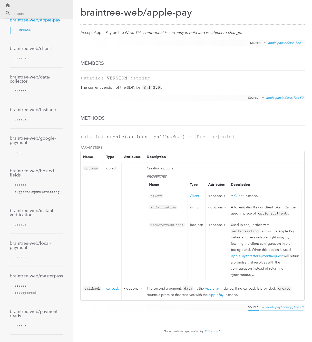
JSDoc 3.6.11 (213, 331)
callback (112, 288)
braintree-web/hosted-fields (32, 172)
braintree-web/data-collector (30, 79)
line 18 (298, 307)
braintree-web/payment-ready (34, 313)
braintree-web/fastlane (33, 109)
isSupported (25, 292)
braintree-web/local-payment (30, 245)
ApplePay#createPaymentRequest (257, 256)
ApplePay (212, 288)
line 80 (298, 97)
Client (194, 196)
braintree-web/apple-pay (35, 19)
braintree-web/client (30, 48)
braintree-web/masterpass (36, 275)
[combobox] (31, 14)
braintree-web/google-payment (33, 140)
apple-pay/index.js (281, 43)
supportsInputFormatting (37, 192)
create (25, 29)
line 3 (299, 43)
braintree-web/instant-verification (32, 212)
